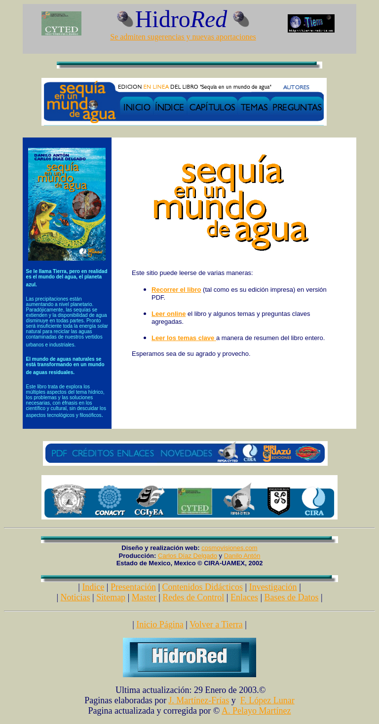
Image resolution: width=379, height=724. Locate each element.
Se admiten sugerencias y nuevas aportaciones (183, 37)
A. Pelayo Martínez (256, 711)
